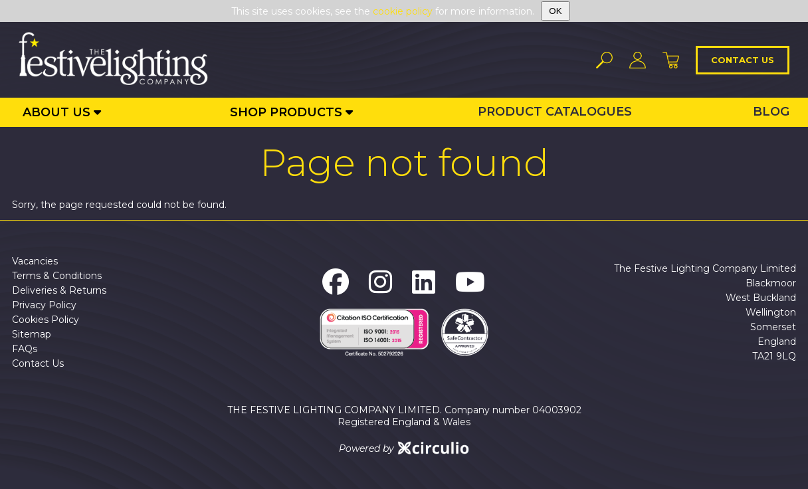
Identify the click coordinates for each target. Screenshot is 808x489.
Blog (771, 111)
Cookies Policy (45, 320)
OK (555, 11)
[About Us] (62, 112)
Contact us (742, 59)
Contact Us (38, 363)
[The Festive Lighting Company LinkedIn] (423, 281)
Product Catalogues (555, 111)
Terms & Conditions (57, 276)
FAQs (24, 349)
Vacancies (35, 261)
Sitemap (31, 334)
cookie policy (403, 11)
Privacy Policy (44, 305)
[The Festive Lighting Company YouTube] (470, 281)
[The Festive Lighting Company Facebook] (335, 281)
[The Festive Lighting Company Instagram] (380, 281)
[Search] (604, 60)
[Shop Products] (291, 112)
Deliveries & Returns (59, 290)
